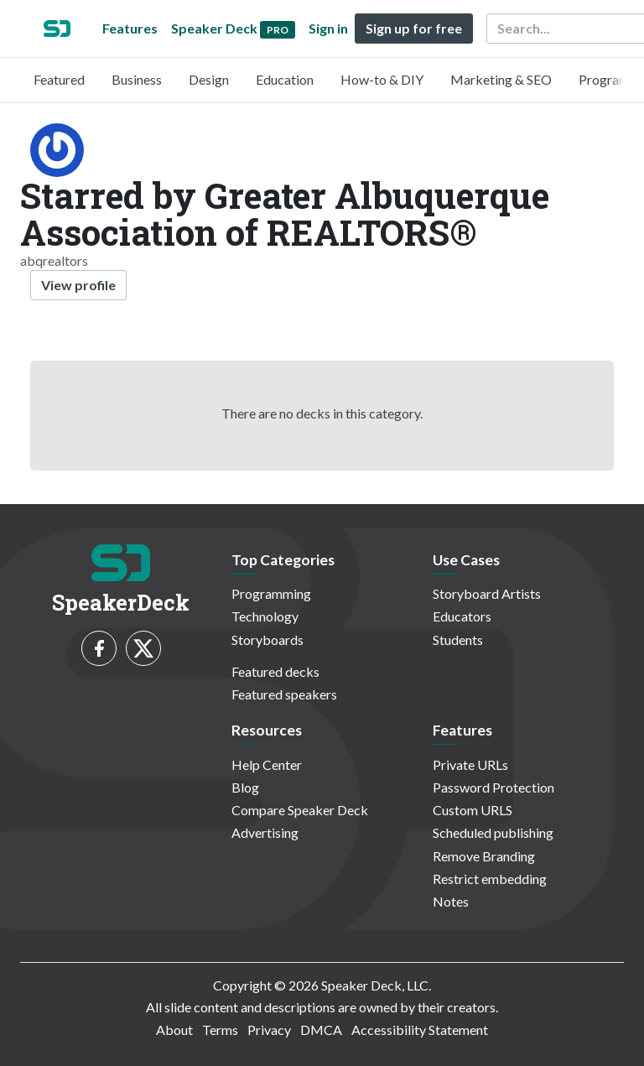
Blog (245, 787)
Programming (271, 593)
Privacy (269, 1029)
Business (137, 79)
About (174, 1029)
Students (458, 639)
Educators (462, 616)
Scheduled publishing (493, 832)
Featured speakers (284, 694)
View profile (78, 285)
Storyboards (267, 639)
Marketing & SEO (501, 79)
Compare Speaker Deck (299, 810)
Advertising (265, 832)
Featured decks (275, 671)
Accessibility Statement (419, 1029)
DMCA (321, 1029)
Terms (220, 1029)
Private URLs (470, 764)
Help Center (266, 764)
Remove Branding (484, 856)
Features (130, 28)
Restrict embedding (490, 879)
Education (285, 79)
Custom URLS (472, 810)
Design (209, 79)
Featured (59, 79)
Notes (451, 901)
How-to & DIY (381, 79)
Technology (265, 616)
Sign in (328, 28)
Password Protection (493, 787)
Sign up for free (414, 28)
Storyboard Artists (487, 593)
